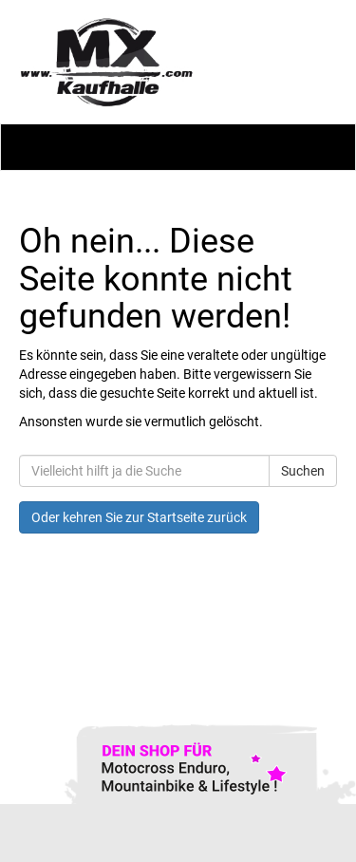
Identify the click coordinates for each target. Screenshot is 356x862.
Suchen (303, 470)
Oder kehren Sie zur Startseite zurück (139, 517)
